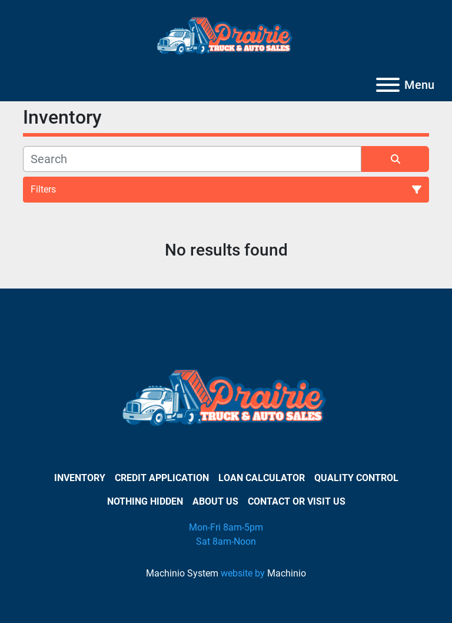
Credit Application (162, 477)
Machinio (286, 573)
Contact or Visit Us (296, 501)
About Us (215, 501)
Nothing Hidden (145, 501)
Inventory (79, 477)
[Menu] (388, 85)
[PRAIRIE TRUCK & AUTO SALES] (226, 401)
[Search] (192, 159)
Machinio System (182, 573)
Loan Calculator (261, 477)
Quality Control (356, 477)
